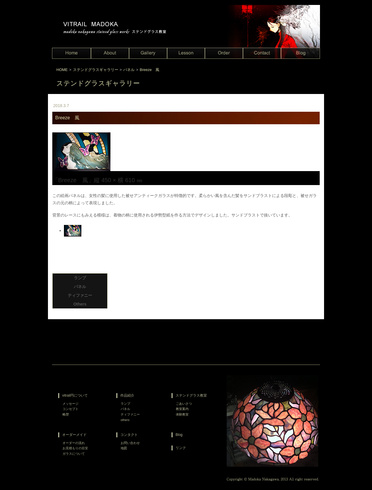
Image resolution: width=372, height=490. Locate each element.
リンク (181, 448)
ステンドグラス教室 (191, 395)
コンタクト (129, 435)
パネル (80, 286)
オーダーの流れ (73, 443)
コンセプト (70, 409)
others (125, 420)
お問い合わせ (130, 443)
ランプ (80, 278)
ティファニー (80, 295)
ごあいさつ (184, 403)
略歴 (65, 414)
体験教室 (182, 414)
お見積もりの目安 (75, 448)
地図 (124, 448)
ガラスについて (73, 453)
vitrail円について (75, 395)
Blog (179, 435)
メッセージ (70, 403)
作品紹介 (127, 395)
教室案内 (182, 409)
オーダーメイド (74, 435)
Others (79, 304)
